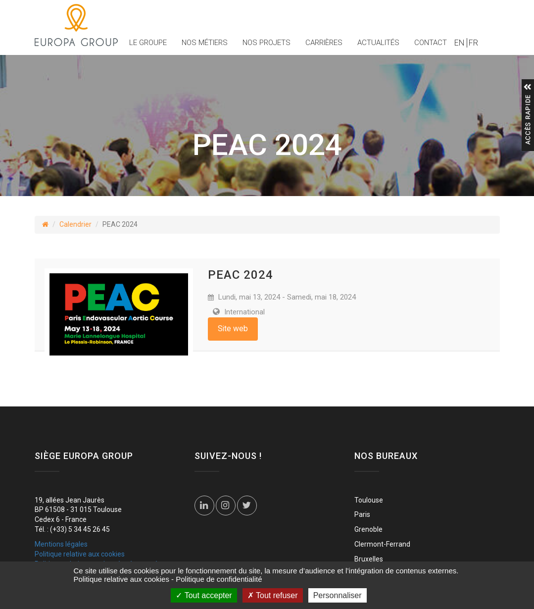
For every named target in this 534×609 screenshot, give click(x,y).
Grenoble (368, 529)
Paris (362, 514)
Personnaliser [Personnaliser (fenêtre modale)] (337, 595)
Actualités (378, 42)
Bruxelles (368, 559)
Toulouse (368, 500)
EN (459, 43)
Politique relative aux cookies (80, 554)
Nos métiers (205, 42)
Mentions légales (61, 544)
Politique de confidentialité (219, 579)
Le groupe (148, 42)
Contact (430, 42)
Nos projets (267, 42)
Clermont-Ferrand (382, 544)
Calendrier (75, 224)
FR (473, 43)
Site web (233, 328)
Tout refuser (272, 595)
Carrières (323, 42)
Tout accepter (204, 595)
